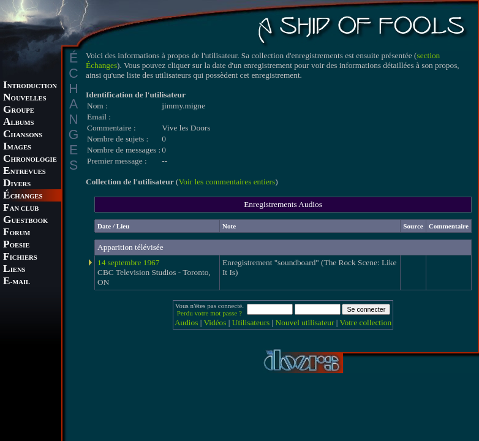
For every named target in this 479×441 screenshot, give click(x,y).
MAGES (17, 147)
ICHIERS (20, 257)
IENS (14, 269)
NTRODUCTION (30, 86)
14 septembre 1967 (128, 262)
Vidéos (215, 322)
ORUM (16, 233)
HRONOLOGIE (30, 159)
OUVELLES (25, 98)
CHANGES (22, 196)
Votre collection (366, 322)
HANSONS (22, 135)
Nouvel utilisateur (305, 322)
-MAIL (16, 282)
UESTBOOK (25, 220)
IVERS (17, 184)
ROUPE (18, 110)
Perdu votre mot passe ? (209, 313)
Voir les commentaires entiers (226, 181)
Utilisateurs (251, 322)
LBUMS (18, 122)
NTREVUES (24, 171)
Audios (186, 322)
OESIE (16, 245)
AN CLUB (21, 208)
